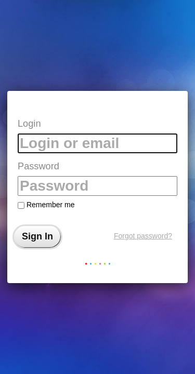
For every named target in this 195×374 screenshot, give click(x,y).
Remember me (46, 205)
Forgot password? (143, 235)
